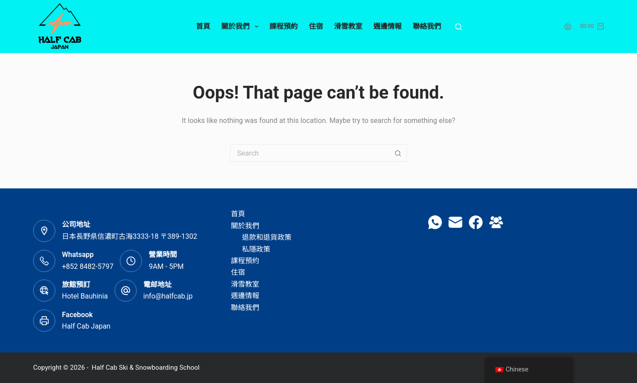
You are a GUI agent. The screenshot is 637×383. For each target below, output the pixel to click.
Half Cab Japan (86, 326)
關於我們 (241, 26)
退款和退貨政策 (267, 237)
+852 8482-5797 (87, 266)
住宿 (316, 26)
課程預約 (283, 26)
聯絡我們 (427, 26)
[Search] (458, 26)
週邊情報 (387, 26)
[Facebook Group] (496, 222)
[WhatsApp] (435, 222)
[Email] (455, 222)
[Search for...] (309, 153)
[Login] (567, 26)
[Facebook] (476, 222)
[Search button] (398, 153)
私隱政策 (256, 249)
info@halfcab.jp (168, 296)
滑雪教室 (348, 26)
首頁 (203, 26)
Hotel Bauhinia (85, 296)
